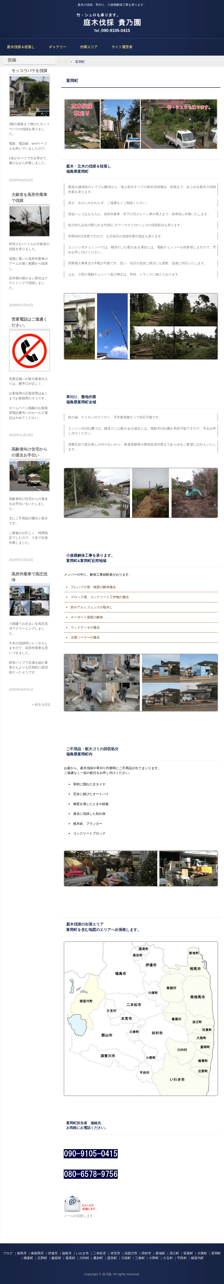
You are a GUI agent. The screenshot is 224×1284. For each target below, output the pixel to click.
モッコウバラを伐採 (29, 71)
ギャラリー (57, 47)
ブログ (8, 1253)
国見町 (112, 1258)
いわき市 (82, 1253)
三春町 (140, 1258)
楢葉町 (28, 1258)
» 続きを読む (41, 704)
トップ (62, 62)
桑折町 (98, 1258)
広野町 (42, 1258)
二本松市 (99, 1253)
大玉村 (168, 1258)
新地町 (160, 1253)
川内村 (84, 1258)
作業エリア (89, 47)
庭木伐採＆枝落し (21, 47)
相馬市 (22, 1253)
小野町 (154, 1258)
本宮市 (115, 1253)
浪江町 (174, 1253)
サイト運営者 (122, 47)
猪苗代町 (197, 1258)
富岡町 (216, 1253)
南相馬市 (37, 1253)
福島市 (67, 1253)
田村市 (146, 1253)
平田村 (182, 1258)
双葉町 (188, 1253)
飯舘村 (56, 1258)
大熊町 (202, 1253)
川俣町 (126, 1258)
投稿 (12, 60)
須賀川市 (130, 1253)
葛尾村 (70, 1258)
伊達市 (53, 1253)
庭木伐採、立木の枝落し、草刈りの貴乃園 (112, 19)
